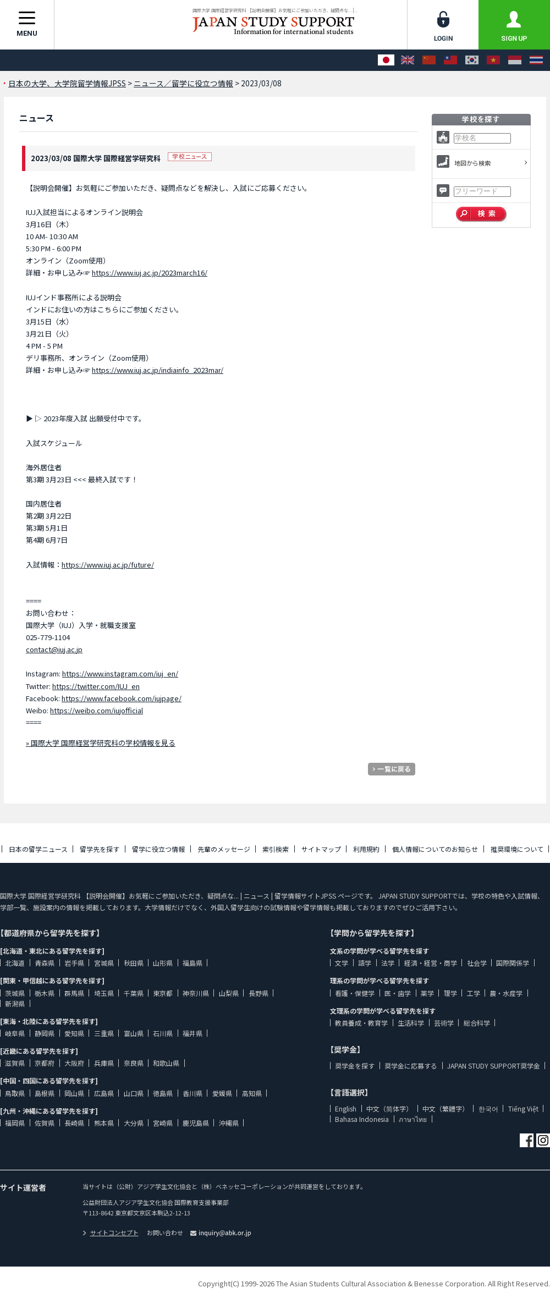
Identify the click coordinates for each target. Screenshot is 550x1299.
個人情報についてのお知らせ (435, 848)
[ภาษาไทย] (536, 60)
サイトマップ (321, 848)
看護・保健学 (355, 993)
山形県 (163, 962)
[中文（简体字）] (429, 60)
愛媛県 (222, 1093)
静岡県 (44, 1033)
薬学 (427, 993)
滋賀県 (15, 1062)
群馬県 (74, 993)
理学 (450, 993)
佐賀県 (44, 1122)
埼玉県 (104, 993)
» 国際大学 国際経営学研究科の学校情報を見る (100, 742)
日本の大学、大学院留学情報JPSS (67, 83)
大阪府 (74, 1062)
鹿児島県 (196, 1122)
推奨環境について (517, 848)
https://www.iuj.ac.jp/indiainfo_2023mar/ (157, 370)
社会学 (477, 962)
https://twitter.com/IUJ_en (96, 686)
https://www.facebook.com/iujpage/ (122, 698)
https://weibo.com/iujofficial (96, 710)
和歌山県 (166, 1062)
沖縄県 (229, 1122)
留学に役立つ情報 (158, 848)
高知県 (252, 1093)
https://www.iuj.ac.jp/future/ (108, 564)
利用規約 (366, 848)
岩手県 (74, 962)
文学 (341, 962)
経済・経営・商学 (430, 962)
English (345, 1108)
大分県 (134, 1122)
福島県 (192, 962)
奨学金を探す (355, 1065)
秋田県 (134, 962)
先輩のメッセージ (223, 848)
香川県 (192, 1093)
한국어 (488, 1108)
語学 (364, 962)
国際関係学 (512, 962)
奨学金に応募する (410, 1065)
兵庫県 (104, 1062)
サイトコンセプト (110, 1232)
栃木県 (44, 993)
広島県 (104, 1093)
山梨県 (229, 993)
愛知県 (74, 1033)
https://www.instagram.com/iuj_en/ (120, 673)
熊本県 (104, 1122)
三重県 (104, 1033)
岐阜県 (15, 1033)
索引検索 (275, 848)
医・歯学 (397, 993)
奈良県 (134, 1062)
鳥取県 (15, 1093)
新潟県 (15, 1003)
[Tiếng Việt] (493, 60)
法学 (387, 962)
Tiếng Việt (523, 1108)
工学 (473, 993)
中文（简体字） (389, 1108)
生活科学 (411, 1022)
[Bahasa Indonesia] (515, 60)
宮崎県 (163, 1122)
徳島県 (163, 1093)
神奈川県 (196, 993)
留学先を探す (99, 848)
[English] (407, 60)
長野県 (258, 993)
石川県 (163, 1033)
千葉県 (134, 993)
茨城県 (15, 993)
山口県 (134, 1093)
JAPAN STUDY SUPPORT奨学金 (493, 1065)
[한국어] (472, 60)
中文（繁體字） (445, 1108)
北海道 (15, 962)
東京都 (163, 993)
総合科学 (477, 1022)
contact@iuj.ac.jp (54, 649)
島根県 (44, 1093)
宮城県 (104, 962)
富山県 (134, 1033)
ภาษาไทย (413, 1119)
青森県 (44, 962)
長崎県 (74, 1122)
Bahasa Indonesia (362, 1119)
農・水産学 (506, 993)
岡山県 (74, 1093)
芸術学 (444, 1022)
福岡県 (15, 1122)
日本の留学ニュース (38, 848)
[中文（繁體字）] (450, 60)
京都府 (44, 1062)
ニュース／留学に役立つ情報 (183, 83)
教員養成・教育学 (361, 1022)
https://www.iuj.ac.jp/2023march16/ (149, 272)
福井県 (192, 1033)
